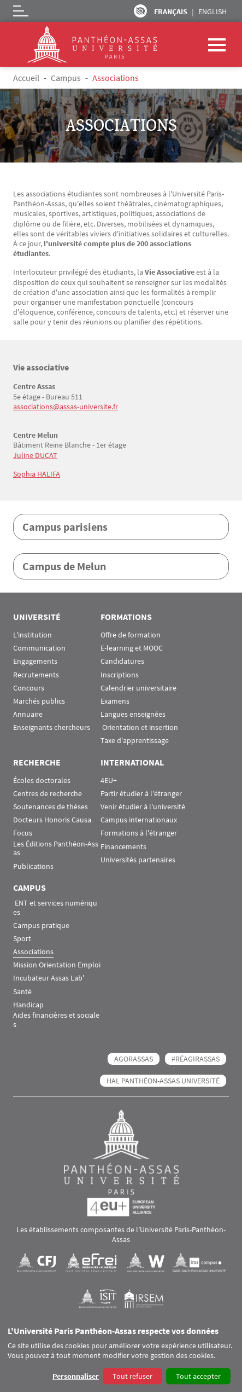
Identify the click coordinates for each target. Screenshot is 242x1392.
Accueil (26, 77)
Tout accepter (198, 1376)
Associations (33, 951)
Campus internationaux (139, 820)
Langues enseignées (133, 714)
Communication (39, 648)
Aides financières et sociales (56, 1020)
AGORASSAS (133, 1059)
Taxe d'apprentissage (135, 740)
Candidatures (122, 661)
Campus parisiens (65, 526)
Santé (22, 991)
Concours (28, 688)
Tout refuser (132, 1376)
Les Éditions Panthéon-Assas (55, 848)
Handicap (28, 1005)
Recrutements (36, 675)
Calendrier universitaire (138, 688)
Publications (33, 866)
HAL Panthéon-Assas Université (163, 1080)
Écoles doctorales (41, 780)
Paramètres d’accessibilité (140, 11)
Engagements (35, 661)
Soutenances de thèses (50, 806)
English (212, 11)
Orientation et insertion (139, 727)
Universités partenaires (138, 860)
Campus (66, 77)
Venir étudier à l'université (143, 806)
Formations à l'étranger (139, 833)
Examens (115, 701)
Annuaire (28, 714)
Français (170, 11)
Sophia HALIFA (36, 474)
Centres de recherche (47, 793)
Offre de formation (131, 635)
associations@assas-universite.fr (65, 406)
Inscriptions (120, 675)
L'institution (32, 635)
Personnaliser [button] (75, 1376)
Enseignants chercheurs (51, 727)
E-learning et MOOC (132, 648)
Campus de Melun (64, 566)
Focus (22, 833)
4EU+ (109, 780)
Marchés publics (39, 701)
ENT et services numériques (55, 907)
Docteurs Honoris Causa (52, 820)
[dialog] (121, 1356)
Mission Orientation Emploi (57, 965)
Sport (22, 938)
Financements (123, 846)
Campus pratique (41, 925)
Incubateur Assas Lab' (48, 978)
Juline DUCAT (35, 455)
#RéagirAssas (196, 1059)
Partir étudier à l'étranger (141, 793)
